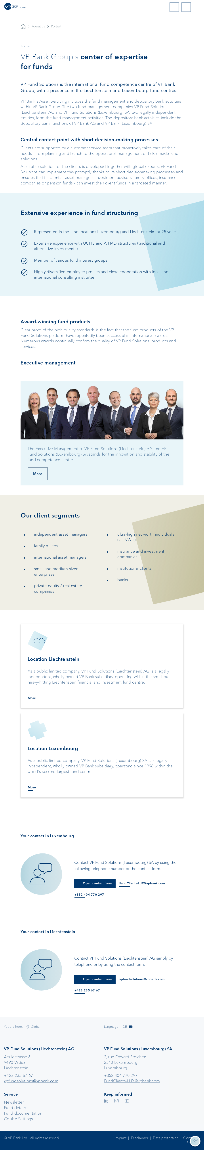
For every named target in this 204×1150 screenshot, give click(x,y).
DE (125, 1026)
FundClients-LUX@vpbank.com (132, 1081)
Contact (189, 1138)
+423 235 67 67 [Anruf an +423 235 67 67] (87, 990)
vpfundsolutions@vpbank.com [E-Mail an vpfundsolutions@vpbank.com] (142, 979)
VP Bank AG (23, 26)
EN (131, 1026)
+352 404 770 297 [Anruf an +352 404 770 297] (89, 895)
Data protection (166, 1138)
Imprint (120, 1138)
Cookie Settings (18, 1118)
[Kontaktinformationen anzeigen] (195, 1141)
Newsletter (14, 1102)
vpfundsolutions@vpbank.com (31, 1081)
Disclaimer (139, 1138)
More (37, 474)
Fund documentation (23, 1113)
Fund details (15, 1107)
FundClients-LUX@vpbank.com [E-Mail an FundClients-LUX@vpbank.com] (142, 883)
